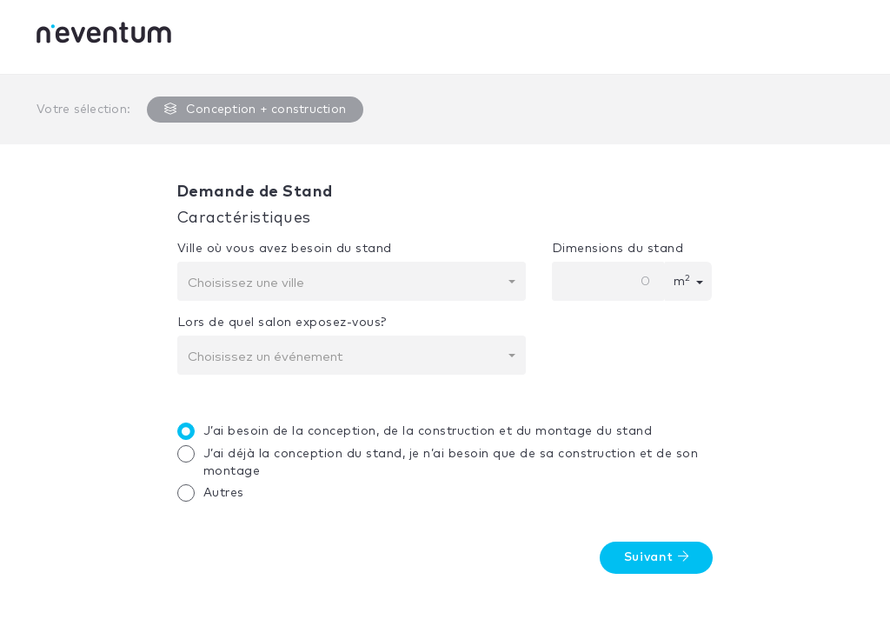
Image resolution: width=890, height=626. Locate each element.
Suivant (656, 556)
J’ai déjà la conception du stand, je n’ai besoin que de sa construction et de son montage (442, 461)
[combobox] (351, 281)
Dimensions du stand (618, 249)
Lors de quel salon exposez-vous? (282, 322)
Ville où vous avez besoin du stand (284, 249)
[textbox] (346, 283)
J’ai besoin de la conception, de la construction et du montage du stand (419, 431)
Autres (215, 493)
